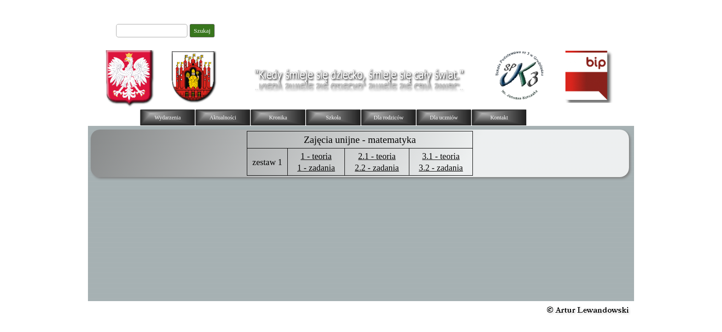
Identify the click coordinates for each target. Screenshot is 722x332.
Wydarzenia (167, 117)
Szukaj (202, 30)
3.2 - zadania (441, 167)
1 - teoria (316, 156)
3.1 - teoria (441, 156)
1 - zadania (316, 167)
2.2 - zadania (377, 167)
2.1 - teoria (377, 156)
